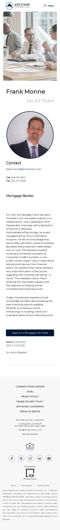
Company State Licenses (30, 386)
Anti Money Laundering (30, 406)
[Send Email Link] (49, 459)
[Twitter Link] (21, 459)
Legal (30, 391)
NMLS (13, 486)
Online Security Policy (30, 401)
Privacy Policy (30, 396)
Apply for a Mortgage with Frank (30, 332)
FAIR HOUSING (43, 486)
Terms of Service (30, 411)
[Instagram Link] (30, 459)
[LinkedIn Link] (39, 459)
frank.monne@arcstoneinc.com (23, 169)
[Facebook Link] (12, 459)
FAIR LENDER (26, 486)
